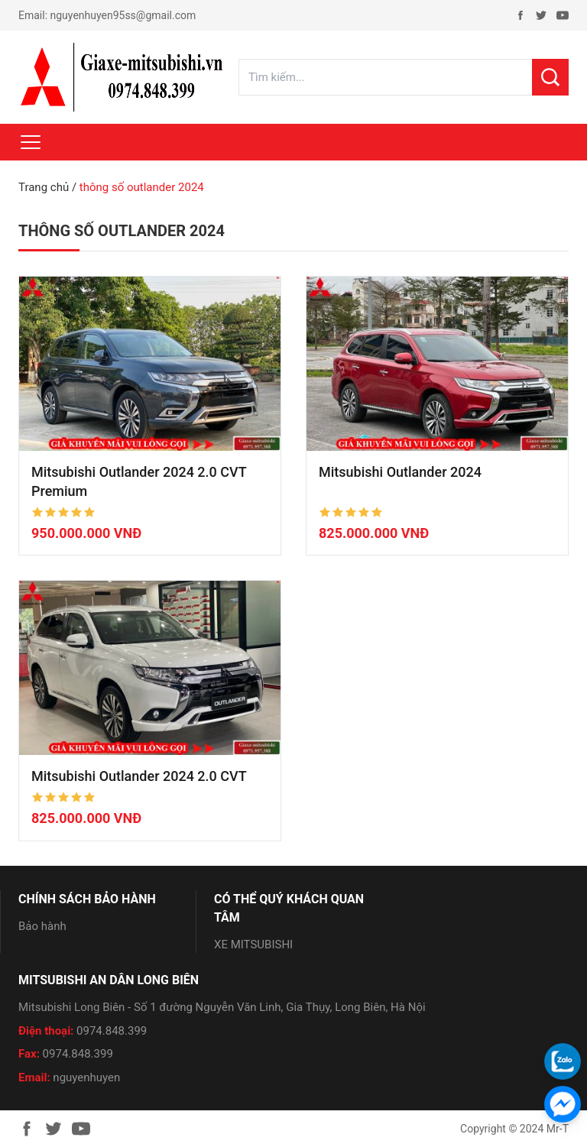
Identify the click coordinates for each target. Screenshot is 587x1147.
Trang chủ (43, 187)
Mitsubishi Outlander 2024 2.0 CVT (139, 776)
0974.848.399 (111, 1031)
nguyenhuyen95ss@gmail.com (123, 15)
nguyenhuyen (86, 1077)
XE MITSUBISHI (253, 944)
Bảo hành (42, 926)
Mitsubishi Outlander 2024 (400, 472)
